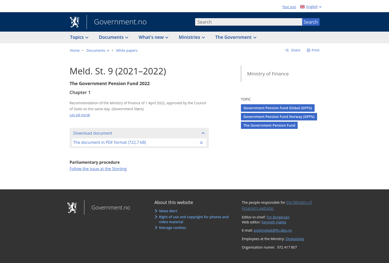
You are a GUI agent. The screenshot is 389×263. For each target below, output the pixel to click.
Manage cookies (172, 227)
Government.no (117, 22)
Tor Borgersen (278, 217)
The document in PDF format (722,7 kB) (109, 142)
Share (295, 50)
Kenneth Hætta (274, 222)
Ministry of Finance (268, 73)
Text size (289, 6)
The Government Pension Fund (269, 125)
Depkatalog (294, 238)
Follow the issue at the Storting (98, 168)
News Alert (168, 211)
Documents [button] (112, 37)
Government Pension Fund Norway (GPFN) (279, 116)
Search (311, 22)
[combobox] (248, 22)
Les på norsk (80, 114)
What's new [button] (152, 37)
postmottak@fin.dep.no (273, 230)
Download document (92, 133)
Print (315, 50)
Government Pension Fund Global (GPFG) (277, 107)
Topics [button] (77, 37)
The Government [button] (234, 37)
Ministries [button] (190, 37)
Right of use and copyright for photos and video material (194, 219)
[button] (98, 50)
